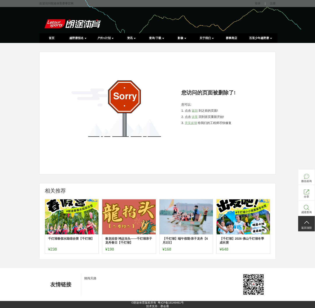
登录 (258, 3)
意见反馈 (191, 123)
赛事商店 (231, 38)
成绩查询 (306, 212)
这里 (195, 117)
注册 (273, 3)
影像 (182, 38)
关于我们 (207, 38)
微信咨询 (306, 181)
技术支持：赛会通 (157, 306)
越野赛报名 (77, 38)
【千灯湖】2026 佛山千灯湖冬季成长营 (242, 240)
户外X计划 (105, 38)
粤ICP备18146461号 (171, 302)
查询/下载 (156, 38)
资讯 (131, 38)
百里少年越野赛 (260, 38)
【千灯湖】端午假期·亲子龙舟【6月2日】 (185, 240)
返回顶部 (306, 227)
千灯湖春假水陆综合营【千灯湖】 (71, 238)
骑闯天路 (90, 278)
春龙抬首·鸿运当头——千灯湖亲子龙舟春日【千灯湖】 (128, 240)
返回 (195, 110)
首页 (51, 38)
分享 (306, 196)
